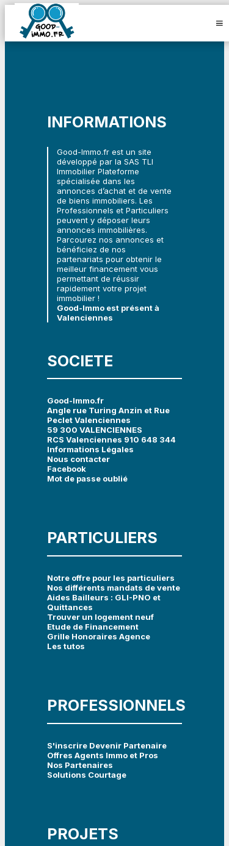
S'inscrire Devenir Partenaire (107, 745)
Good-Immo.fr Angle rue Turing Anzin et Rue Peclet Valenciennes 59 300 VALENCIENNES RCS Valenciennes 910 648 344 (111, 420)
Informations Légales (90, 449)
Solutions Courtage (86, 775)
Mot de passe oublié (87, 478)
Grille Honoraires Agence (98, 636)
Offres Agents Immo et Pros (102, 755)
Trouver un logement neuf (100, 617)
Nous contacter (78, 459)
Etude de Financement (93, 626)
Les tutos (66, 646)
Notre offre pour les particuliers (111, 578)
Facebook (66, 469)
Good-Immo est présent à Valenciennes (108, 312)
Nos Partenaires (80, 765)
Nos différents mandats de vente (113, 587)
